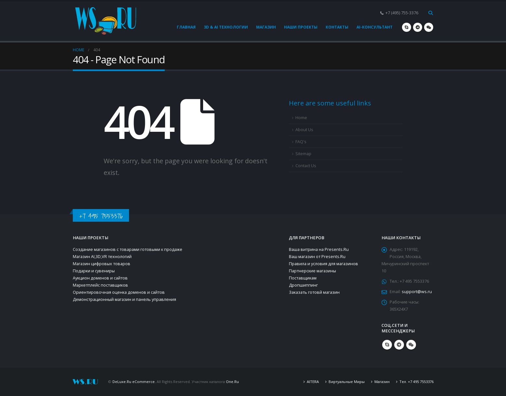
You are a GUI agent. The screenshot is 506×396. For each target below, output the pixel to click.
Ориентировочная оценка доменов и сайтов (119, 292)
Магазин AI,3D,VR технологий (102, 256)
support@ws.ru (417, 291)
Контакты (337, 27)
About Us (304, 129)
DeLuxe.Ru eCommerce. (134, 381)
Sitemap (303, 153)
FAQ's (300, 141)
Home (301, 117)
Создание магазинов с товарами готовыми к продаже (127, 249)
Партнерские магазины (312, 271)
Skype (387, 345)
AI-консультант (375, 27)
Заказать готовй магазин (314, 292)
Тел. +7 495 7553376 (416, 381)
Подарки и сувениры (94, 271)
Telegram (399, 345)
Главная (186, 27)
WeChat (411, 345)
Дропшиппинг (303, 285)
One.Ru (232, 381)
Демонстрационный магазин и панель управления (124, 299)
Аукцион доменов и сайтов (100, 278)
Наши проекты (301, 27)
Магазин (266, 27)
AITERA (313, 381)
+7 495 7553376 (101, 216)
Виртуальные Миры (347, 381)
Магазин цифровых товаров (101, 263)
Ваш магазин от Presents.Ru (317, 256)
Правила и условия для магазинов (323, 263)
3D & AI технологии (226, 27)
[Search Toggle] (431, 13)
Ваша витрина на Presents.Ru (319, 249)
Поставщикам (303, 278)
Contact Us (305, 165)
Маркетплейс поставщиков (100, 285)
